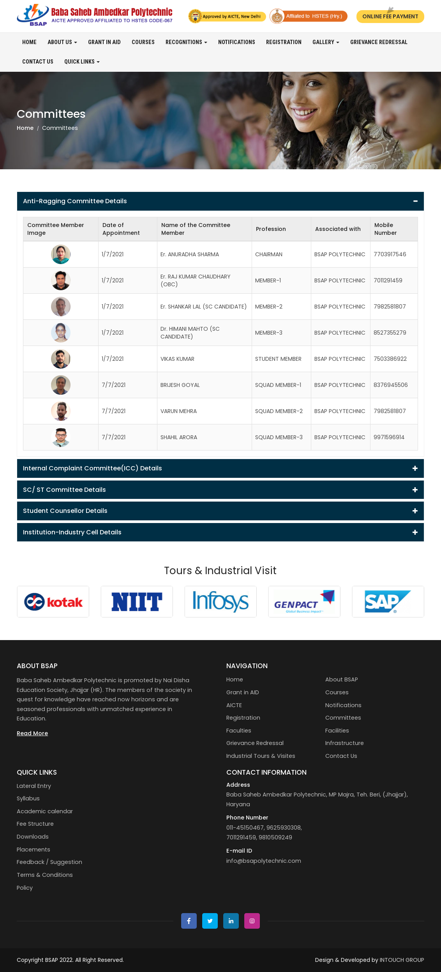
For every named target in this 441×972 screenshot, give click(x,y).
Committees (343, 718)
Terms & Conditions (45, 875)
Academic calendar (45, 811)
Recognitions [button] (186, 42)
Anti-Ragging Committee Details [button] (220, 201)
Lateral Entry (34, 786)
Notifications (236, 42)
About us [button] (62, 42)
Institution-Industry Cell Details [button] (220, 532)
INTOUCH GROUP (402, 960)
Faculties (238, 730)
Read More (32, 733)
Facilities (337, 730)
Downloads (33, 837)
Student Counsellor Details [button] (220, 510)
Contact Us (37, 62)
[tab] (220, 201)
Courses (143, 42)
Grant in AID (104, 42)
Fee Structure (35, 824)
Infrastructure (344, 743)
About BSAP (341, 679)
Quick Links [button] (82, 62)
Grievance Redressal (378, 42)
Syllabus (28, 798)
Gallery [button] (325, 42)
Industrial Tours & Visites (260, 756)
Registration (284, 42)
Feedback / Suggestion (49, 862)
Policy (25, 888)
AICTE (234, 705)
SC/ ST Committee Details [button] (220, 489)
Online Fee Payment (390, 16)
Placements (33, 849)
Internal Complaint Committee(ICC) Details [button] (220, 468)
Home (29, 42)
